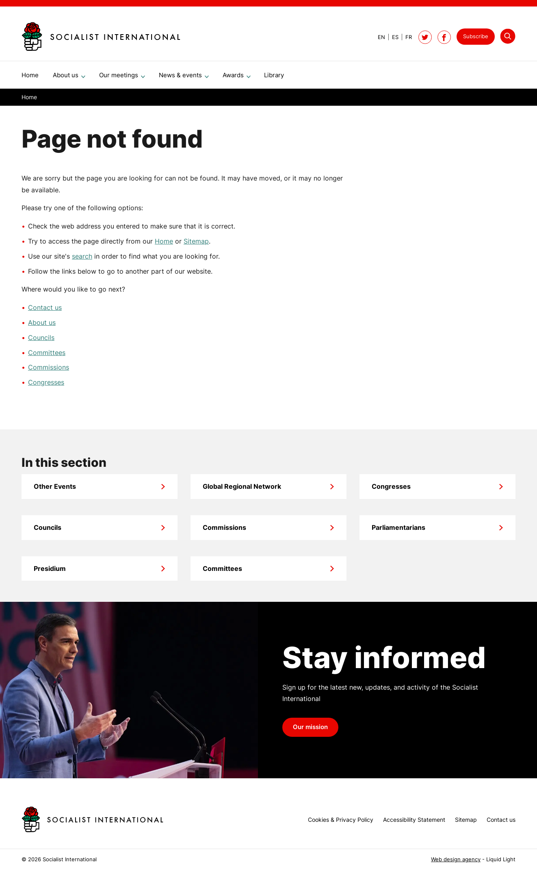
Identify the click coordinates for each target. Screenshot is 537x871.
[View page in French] (405, 37)
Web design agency (456, 859)
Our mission (310, 730)
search (82, 259)
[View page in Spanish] (391, 37)
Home (164, 244)
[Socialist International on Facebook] (444, 37)
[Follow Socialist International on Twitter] (425, 37)
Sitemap (196, 244)
